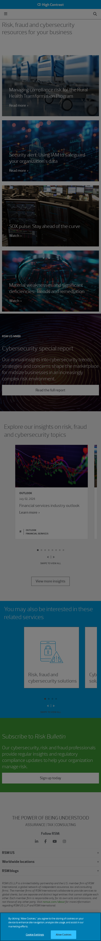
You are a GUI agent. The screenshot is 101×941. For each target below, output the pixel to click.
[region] (50, 927)
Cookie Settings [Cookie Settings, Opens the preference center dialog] (35, 934)
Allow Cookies (64, 934)
